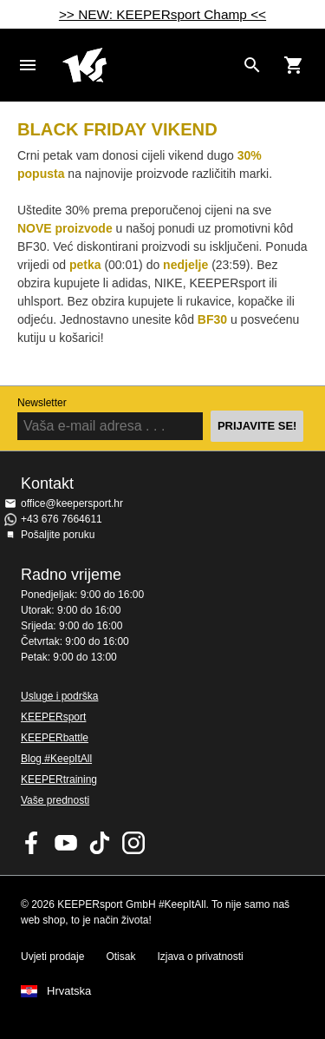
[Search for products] (252, 65)
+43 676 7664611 (61, 519)
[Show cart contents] (293, 65)
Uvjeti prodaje (52, 956)
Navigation (28, 65)
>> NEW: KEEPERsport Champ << (162, 14)
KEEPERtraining (59, 779)
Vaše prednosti (55, 800)
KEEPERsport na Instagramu (133, 843)
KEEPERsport (53, 717)
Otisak (120, 956)
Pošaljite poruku (57, 535)
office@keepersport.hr (72, 503)
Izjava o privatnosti (200, 956)
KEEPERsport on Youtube (66, 843)
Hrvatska (69, 991)
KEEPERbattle (54, 738)
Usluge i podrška (59, 696)
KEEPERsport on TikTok (99, 843)
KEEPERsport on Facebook (32, 843)
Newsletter (42, 403)
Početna (148, 65)
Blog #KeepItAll (56, 759)
